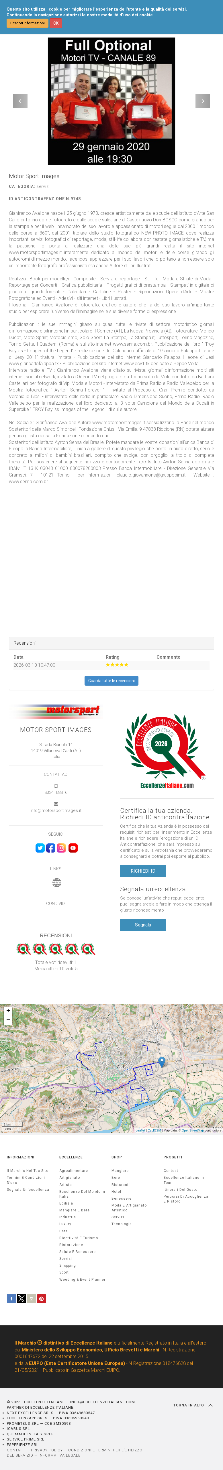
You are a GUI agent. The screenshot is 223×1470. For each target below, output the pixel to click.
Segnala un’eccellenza (153, 889)
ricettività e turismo (78, 1238)
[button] (20, 101)
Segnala (143, 925)
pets (63, 1231)
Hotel (116, 1192)
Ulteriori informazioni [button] (27, 23)
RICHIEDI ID (143, 871)
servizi (65, 1259)
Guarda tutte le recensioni (111, 680)
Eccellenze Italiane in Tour (184, 1180)
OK (55, 23)
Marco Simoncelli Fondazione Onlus (78, 429)
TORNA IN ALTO (193, 1405)
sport (64, 1272)
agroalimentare (73, 1171)
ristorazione (71, 1245)
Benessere (122, 1199)
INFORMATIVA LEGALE (60, 1455)
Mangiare (120, 1171)
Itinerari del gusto (180, 1190)
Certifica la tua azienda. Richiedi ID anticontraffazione (165, 813)
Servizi (118, 1217)
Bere (116, 1178)
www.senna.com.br (28, 481)
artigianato (69, 1178)
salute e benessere (77, 1252)
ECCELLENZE (71, 1157)
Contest (171, 1171)
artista (65, 1185)
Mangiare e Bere (74, 1210)
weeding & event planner (82, 1280)
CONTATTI (16, 1450)
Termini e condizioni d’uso (26, 1180)
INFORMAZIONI (20, 1157)
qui (105, 435)
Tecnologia (122, 1224)
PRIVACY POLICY (47, 1450)
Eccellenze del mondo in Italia (82, 1194)
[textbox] (111, 350)
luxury (65, 1224)
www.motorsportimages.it (118, 422)
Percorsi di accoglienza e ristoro (186, 1199)
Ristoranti (121, 1185)
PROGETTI (173, 1157)
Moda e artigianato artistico (129, 1207)
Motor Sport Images (56, 730)
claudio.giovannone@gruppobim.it (151, 475)
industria (67, 1217)
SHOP (117, 1157)
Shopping (67, 1266)
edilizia (66, 1203)
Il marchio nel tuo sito (27, 1171)
